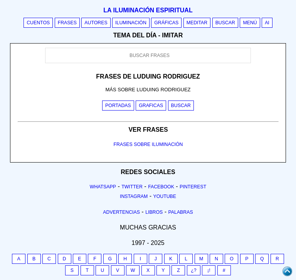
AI (267, 22)
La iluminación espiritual (147, 10)
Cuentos (38, 22)
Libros (154, 212)
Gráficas (166, 22)
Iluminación (130, 22)
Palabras (180, 212)
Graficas (151, 105)
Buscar (225, 22)
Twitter (132, 186)
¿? (193, 270)
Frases (67, 22)
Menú (250, 22)
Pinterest (193, 186)
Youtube (164, 196)
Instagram (134, 196)
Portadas (118, 105)
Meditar (197, 22)
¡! (208, 270)
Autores (95, 22)
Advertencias (121, 212)
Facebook (161, 186)
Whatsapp (103, 186)
